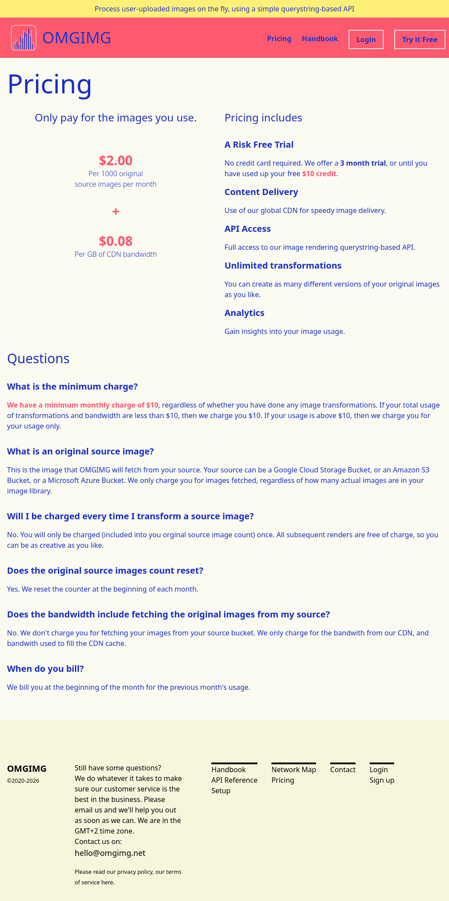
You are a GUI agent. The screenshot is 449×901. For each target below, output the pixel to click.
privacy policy (135, 872)
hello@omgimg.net (110, 853)
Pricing (279, 38)
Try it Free (420, 39)
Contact (343, 769)
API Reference (234, 780)
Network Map (293, 769)
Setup (220, 790)
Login (366, 39)
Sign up (382, 780)
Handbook (320, 38)
